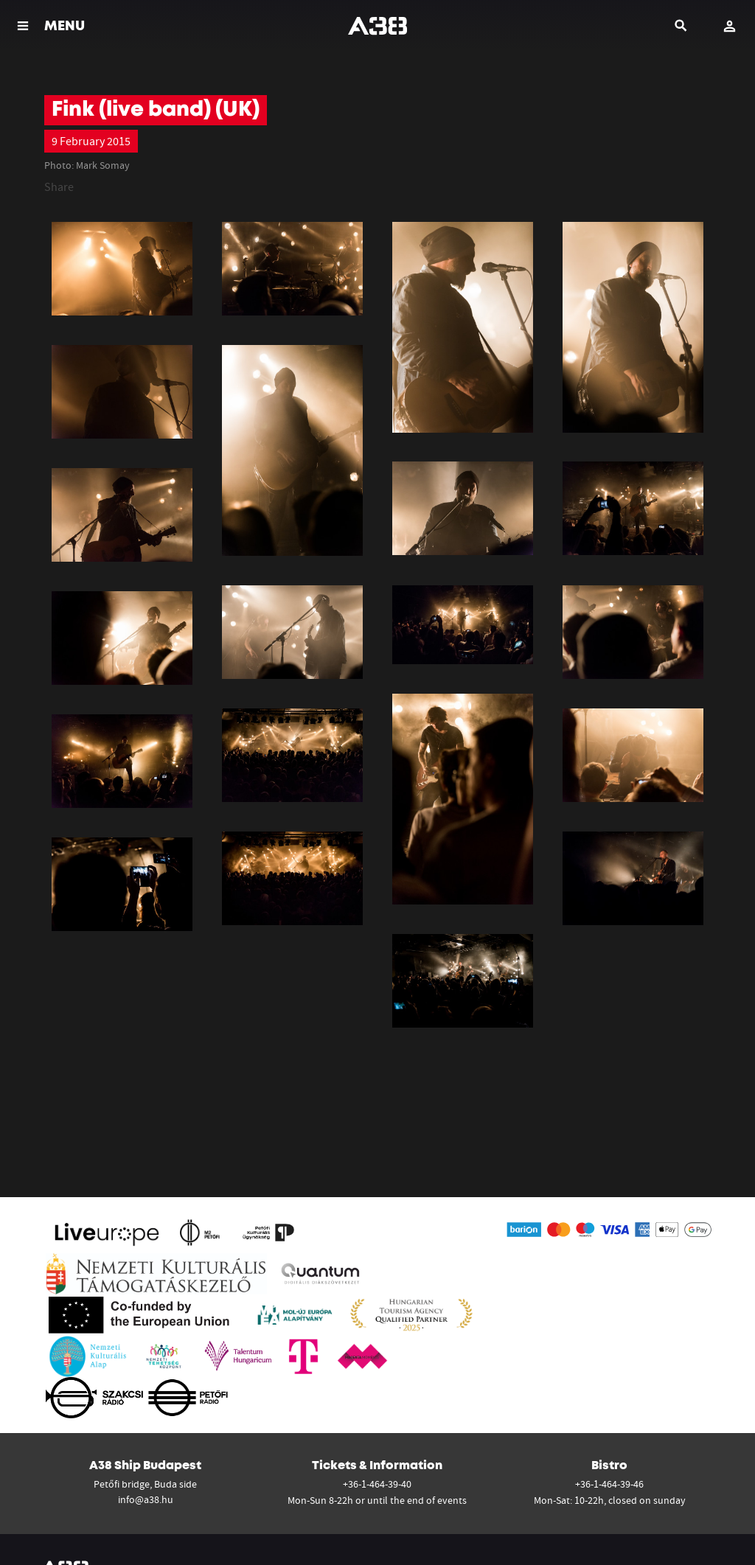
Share (59, 186)
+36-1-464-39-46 (609, 1484)
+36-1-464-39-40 (377, 1484)
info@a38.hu (145, 1499)
